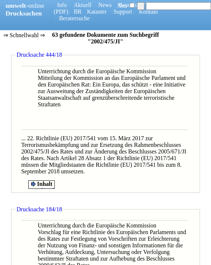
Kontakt (148, 11)
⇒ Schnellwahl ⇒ (24, 35)
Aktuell (83, 5)
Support (123, 11)
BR (78, 11)
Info (62, 5)
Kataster (97, 11)
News (104, 5)
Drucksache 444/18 (39, 55)
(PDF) (61, 11)
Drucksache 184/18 (39, 209)
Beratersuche (74, 18)
